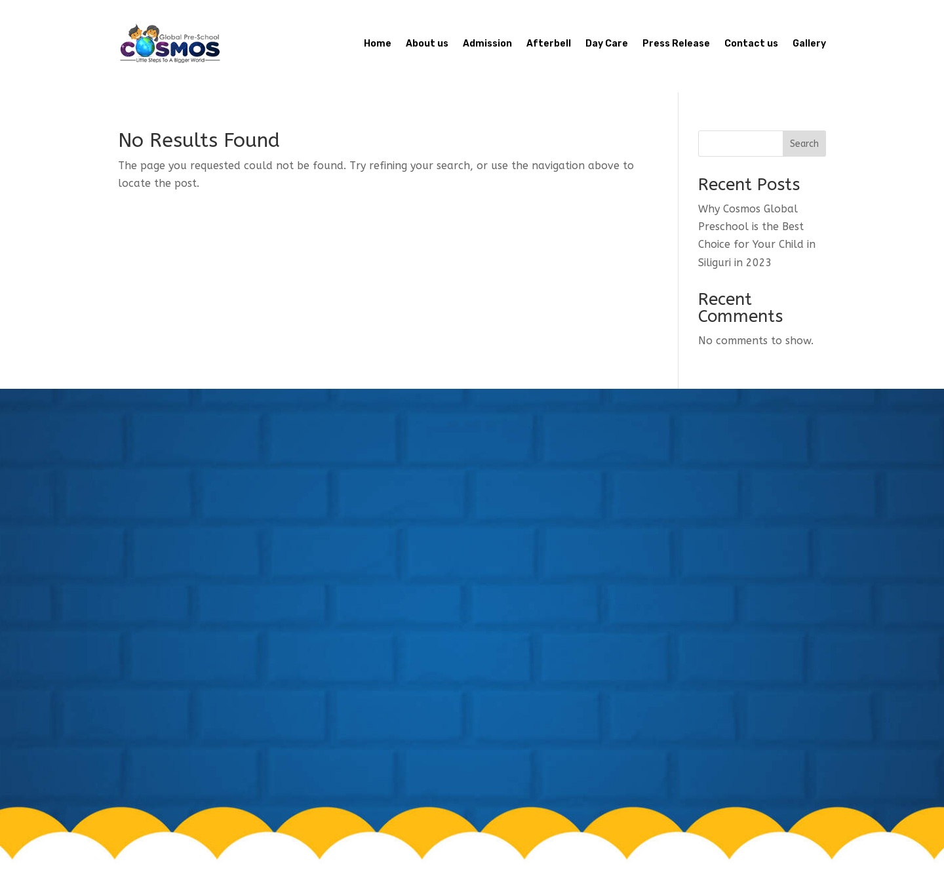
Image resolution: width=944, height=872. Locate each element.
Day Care (606, 43)
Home (377, 43)
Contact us (751, 43)
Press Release (676, 43)
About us (427, 43)
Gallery (809, 43)
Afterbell (548, 43)
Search (804, 143)
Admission (487, 43)
